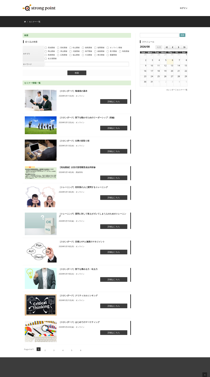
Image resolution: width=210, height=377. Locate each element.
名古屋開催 (51, 58)
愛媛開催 (112, 55)
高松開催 (62, 47)
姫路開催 (99, 51)
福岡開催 (99, 47)
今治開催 (87, 55)
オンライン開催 (114, 47)
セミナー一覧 (182, 89)
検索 (77, 73)
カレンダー (170, 89)
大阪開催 (75, 51)
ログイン (183, 8)
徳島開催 (87, 47)
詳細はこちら (114, 101)
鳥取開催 (124, 51)
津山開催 (62, 51)
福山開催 (75, 55)
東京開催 (99, 55)
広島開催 (62, 55)
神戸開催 (87, 51)
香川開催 (112, 51)
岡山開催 (50, 51)
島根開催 (50, 55)
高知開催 (50, 47)
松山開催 (75, 47)
